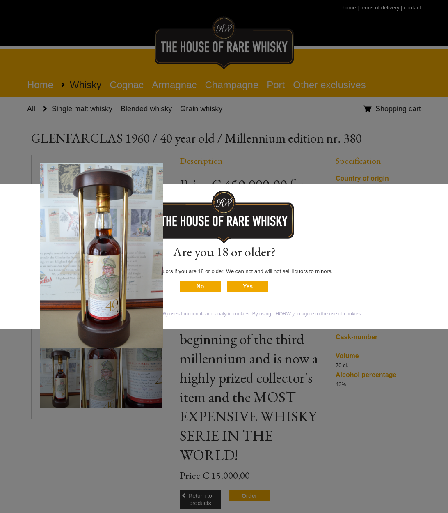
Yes (248, 286)
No (200, 286)
